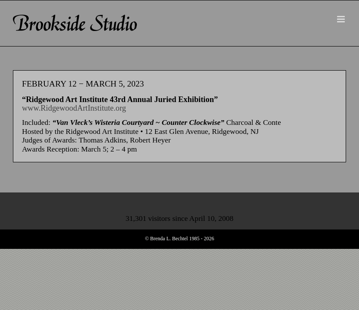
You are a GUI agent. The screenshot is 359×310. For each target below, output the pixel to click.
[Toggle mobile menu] (341, 19)
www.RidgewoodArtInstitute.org (74, 108)
